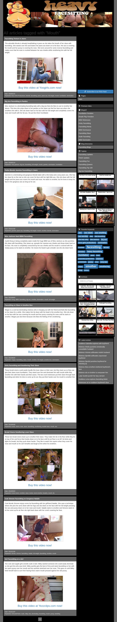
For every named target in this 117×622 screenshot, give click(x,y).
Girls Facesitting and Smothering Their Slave (22, 365)
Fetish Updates (84, 158)
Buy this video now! (40, 156)
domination (70, 96)
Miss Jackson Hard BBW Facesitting (18, 236)
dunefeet (81, 247)
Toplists (82, 151)
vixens (18, 426)
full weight (51, 96)
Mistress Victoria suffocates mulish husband (94, 352)
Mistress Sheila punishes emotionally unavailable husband (92, 348)
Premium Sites (85, 106)
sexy (96, 262)
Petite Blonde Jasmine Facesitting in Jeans (21, 170)
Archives (83, 277)
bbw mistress (94, 239)
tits (54, 493)
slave (25, 360)
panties (45, 164)
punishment (82, 262)
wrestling (57, 614)
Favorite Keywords (86, 229)
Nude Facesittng (84, 136)
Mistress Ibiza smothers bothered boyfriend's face (94, 368)
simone (18, 553)
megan (14, 360)
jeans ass (44, 96)
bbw (91, 236)
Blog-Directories (86, 144)
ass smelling (100, 233)
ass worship (83, 236)
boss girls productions (87, 243)
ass (56, 426)
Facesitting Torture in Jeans (15, 39)
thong (13, 299)
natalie (30, 553)
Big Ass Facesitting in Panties (16, 101)
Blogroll (82, 110)
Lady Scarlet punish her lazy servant (92, 376)
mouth (57, 96)
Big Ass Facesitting (85, 171)
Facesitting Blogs (85, 147)
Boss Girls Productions (18, 96)
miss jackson (15, 164)
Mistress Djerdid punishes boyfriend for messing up (92, 362)
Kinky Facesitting (85, 123)
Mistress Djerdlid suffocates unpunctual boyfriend (92, 357)
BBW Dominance (85, 130)
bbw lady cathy (83, 239)
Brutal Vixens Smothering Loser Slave (19, 432)
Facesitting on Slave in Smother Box (19, 305)
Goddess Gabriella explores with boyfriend (94, 343)
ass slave (88, 233)
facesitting (34, 96)
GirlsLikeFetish (16, 614)
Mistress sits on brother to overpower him (93, 372)
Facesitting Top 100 (86, 168)
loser (21, 426)
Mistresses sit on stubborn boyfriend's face (94, 382)
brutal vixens (15, 493)
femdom (81, 252)
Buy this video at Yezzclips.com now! (40, 605)
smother (44, 231)
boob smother (38, 493)
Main (80, 99)
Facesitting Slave (85, 133)
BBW (17, 299)
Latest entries (85, 340)
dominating (35, 614)
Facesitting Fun (84, 161)
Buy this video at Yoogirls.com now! (40, 87)
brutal (13, 426)
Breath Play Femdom (86, 117)
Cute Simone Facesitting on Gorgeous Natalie (22, 499)
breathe (45, 493)
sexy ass (103, 262)
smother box (48, 360)
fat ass (106, 247)
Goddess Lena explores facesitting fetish (93, 379)
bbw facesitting (100, 236)
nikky (26, 614)
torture (86, 270)
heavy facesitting (94, 252)
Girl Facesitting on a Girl (14, 559)
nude (22, 614)
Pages (82, 96)
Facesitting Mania (85, 127)
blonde (28, 96)
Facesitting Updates (86, 154)
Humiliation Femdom (86, 113)
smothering (38, 426)
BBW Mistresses (84, 120)
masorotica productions (86, 259)
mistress (99, 259)
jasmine (14, 231)
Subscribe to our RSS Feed (95, 92)
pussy (52, 614)
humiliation (63, 96)
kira (30, 614)
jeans (39, 96)
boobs (31, 493)
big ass (22, 164)
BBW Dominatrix (84, 140)
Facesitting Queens (86, 164)
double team (46, 426)
